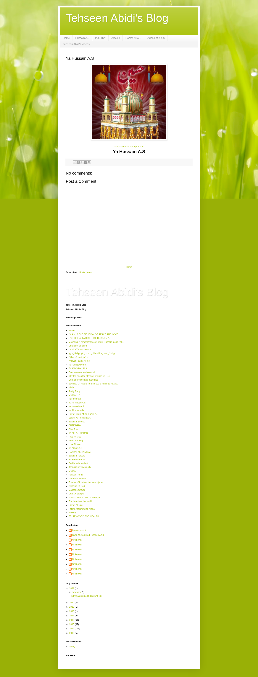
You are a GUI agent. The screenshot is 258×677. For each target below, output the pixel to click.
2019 (72, 607)
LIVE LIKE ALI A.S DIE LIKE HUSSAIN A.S (90, 338)
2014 (72, 628)
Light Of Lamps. (76, 493)
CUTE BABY (75, 425)
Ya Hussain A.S (76, 406)
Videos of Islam (156, 37)
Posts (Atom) (85, 272)
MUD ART (74, 471)
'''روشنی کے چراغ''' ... (78, 357)
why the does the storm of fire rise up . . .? (89, 376)
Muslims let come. (77, 478)
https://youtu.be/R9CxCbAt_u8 (86, 596)
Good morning (76, 440)
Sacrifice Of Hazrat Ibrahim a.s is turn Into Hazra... (93, 383)
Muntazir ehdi (79, 530)
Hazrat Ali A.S (133, 37)
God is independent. (78, 463)
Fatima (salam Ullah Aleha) (82, 509)
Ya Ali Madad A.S (77, 402)
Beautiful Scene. (77, 421)
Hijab (71, 387)
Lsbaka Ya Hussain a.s (80, 349)
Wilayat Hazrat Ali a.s (79, 361)
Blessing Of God (77, 486)
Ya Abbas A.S (75, 448)
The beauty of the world (80, 501)
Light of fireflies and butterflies (83, 380)
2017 (72, 615)
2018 (72, 611)
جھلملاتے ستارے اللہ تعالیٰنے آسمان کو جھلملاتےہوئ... (93, 353)
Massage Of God (77, 490)
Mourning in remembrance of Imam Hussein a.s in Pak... (96, 342)
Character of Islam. (78, 345)
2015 (72, 624)
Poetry (72, 646)
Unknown (77, 540)
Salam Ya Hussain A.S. (80, 417)
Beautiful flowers (77, 455)
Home (66, 37)
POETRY (100, 37)
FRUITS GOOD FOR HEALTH (84, 516)
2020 (72, 602)
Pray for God (75, 436)
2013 (72, 633)
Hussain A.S (82, 37)
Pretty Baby (74, 391)
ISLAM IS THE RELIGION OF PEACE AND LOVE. (94, 334)
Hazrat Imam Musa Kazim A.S (83, 414)
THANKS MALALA (78, 368)
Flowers (72, 512)
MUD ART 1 (74, 395)
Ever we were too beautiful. (82, 372)
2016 (72, 620)
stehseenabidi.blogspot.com (129, 146)
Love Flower (75, 444)
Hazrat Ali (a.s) (76, 505)
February (76, 592)
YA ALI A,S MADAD (78, 433)
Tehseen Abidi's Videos (76, 44)
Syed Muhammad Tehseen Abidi (88, 535)
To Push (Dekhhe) (77, 364)
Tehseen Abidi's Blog (117, 18)
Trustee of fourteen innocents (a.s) (86, 482)
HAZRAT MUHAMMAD (80, 452)
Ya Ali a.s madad (77, 410)
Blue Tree (73, 429)
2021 (72, 588)
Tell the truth (75, 398)
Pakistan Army (76, 474)
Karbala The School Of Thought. (85, 497)
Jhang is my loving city (80, 467)
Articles (115, 37)
